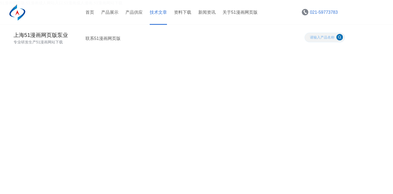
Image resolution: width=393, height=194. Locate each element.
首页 (88, 13)
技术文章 (157, 13)
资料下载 (181, 13)
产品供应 (133, 13)
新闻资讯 (205, 13)
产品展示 (108, 13)
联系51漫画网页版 (101, 41)
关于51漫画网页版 (239, 13)
